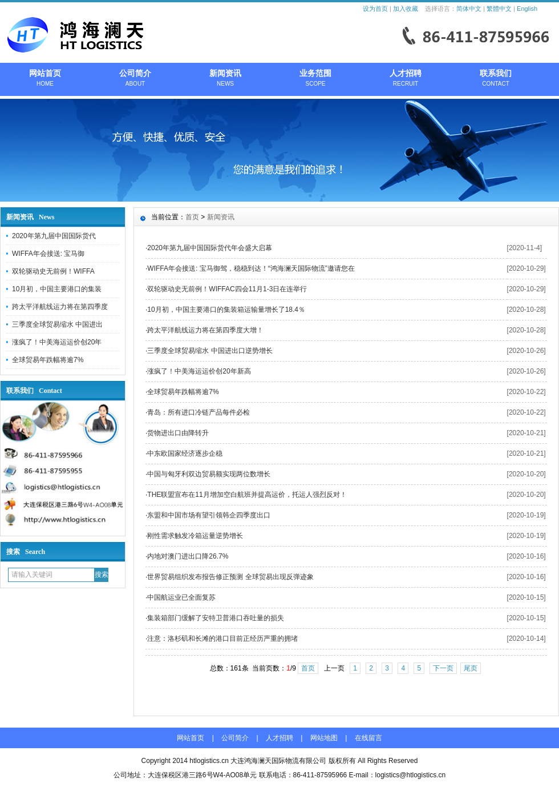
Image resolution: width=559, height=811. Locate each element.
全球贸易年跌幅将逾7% (47, 360)
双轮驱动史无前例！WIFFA (53, 271)
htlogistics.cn (209, 761)
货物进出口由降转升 (178, 433)
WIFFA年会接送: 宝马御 (48, 254)
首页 (192, 217)
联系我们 (495, 79)
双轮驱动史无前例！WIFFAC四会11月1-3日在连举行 (227, 289)
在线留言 (368, 738)
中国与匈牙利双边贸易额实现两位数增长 (208, 474)
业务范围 (315, 79)
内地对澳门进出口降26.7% (187, 556)
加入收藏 (405, 8)
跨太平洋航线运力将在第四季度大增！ (205, 330)
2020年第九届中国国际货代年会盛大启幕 (209, 248)
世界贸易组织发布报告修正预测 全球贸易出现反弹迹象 (230, 577)
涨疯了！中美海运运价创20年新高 (198, 371)
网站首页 (45, 79)
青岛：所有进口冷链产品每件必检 (198, 412)
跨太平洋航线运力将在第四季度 (60, 307)
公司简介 (135, 79)
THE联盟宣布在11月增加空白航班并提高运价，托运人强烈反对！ (246, 495)
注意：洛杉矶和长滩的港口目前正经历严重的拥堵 (222, 639)
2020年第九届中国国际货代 (54, 236)
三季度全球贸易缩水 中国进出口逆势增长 (209, 351)
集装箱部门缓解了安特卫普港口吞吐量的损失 (215, 618)
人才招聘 (405, 79)
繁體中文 (499, 8)
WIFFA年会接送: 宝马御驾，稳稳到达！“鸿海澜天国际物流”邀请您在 (250, 268)
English (527, 8)
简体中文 (468, 8)
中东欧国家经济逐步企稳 (184, 453)
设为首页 (375, 8)
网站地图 (324, 738)
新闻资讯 (225, 79)
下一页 (443, 668)
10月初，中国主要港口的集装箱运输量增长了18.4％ (226, 310)
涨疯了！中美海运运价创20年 (57, 342)
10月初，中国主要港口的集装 (57, 289)
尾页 (470, 668)
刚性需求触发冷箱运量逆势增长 (195, 536)
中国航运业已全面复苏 (181, 597)
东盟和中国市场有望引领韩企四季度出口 (208, 515)
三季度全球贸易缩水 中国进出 (57, 324)
